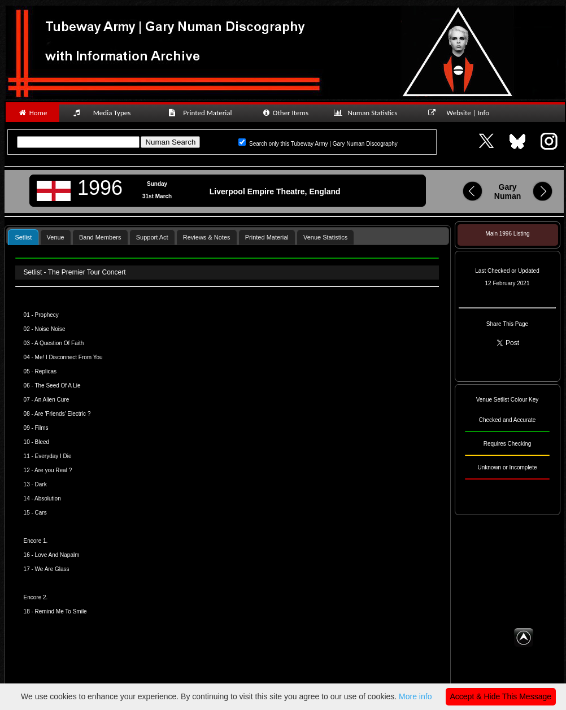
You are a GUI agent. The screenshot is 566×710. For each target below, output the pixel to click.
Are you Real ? (53, 470)
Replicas (45, 371)
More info (415, 696)
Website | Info (462, 112)
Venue (55, 237)
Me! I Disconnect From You (69, 357)
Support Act (152, 237)
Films (42, 428)
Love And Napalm (57, 555)
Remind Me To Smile (61, 611)
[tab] (23, 237)
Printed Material (202, 112)
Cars (41, 512)
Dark (41, 484)
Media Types (107, 112)
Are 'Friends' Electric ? (62, 414)
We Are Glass (52, 569)
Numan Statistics (367, 112)
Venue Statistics (325, 237)
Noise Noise (50, 329)
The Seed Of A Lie (57, 385)
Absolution (47, 498)
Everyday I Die (53, 456)
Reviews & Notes (206, 237)
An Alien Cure (51, 400)
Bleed (42, 442)
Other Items (285, 112)
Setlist (23, 237)
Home (32, 112)
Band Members (100, 237)
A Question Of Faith (59, 343)
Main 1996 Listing (507, 233)
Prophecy (47, 315)
